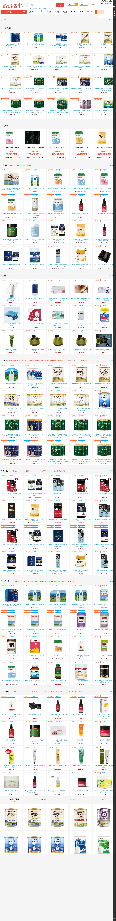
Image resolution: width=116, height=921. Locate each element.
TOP (114, 918)
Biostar (17, 581)
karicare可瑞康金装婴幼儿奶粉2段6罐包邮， (11, 67)
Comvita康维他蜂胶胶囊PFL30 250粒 (104, 519)
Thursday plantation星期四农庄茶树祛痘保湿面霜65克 (104, 791)
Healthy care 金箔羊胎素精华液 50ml (58, 765)
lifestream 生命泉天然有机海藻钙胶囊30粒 (34, 239)
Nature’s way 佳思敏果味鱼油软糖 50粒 (104, 324)
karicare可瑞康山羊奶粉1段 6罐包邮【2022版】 (11, 89)
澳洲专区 (29, 165)
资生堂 (51, 8)
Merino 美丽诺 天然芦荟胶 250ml (81, 765)
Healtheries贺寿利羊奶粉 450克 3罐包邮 (35, 630)
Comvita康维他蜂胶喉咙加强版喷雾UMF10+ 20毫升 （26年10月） (58, 265)
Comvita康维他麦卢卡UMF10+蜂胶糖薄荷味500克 (81, 265)
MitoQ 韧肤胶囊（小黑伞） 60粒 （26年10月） (104, 265)
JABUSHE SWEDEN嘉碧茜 (51, 691)
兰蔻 (47, 8)
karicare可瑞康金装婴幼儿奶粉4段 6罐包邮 (35, 67)
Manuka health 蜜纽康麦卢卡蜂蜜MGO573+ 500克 (11, 570)
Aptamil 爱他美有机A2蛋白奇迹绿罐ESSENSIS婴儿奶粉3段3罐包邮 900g (104, 460)
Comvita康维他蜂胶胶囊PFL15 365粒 (58, 494)
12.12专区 (23, 165)
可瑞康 (39, 8)
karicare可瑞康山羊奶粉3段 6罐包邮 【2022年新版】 (58, 67)
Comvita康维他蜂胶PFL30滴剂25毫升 (104, 570)
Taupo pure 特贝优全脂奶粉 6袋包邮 (34, 604)
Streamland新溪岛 (41, 471)
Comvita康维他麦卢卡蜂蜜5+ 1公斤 (81, 494)
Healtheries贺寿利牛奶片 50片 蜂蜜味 (58, 188)
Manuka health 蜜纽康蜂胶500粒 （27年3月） (58, 239)
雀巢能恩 (24, 360)
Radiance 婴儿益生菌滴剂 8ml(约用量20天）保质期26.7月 (35, 214)
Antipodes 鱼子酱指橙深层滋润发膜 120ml (12, 350)
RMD (41, 691)
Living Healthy (24, 581)
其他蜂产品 (62, 471)
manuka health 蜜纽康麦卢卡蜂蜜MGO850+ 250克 (58, 545)
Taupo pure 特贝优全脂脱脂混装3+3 (58, 604)
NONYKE (31, 581)
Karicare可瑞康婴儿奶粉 (42, 360)
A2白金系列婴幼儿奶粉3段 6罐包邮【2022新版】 (81, 111)
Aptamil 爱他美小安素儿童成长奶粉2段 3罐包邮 (81, 89)
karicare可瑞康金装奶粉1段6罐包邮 (104, 44)
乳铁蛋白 (44, 8)
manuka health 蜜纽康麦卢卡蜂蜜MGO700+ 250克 (11, 265)
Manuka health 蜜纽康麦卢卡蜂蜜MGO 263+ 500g (104, 545)
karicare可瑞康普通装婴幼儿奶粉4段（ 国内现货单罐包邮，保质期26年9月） (11, 189)
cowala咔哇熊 (12, 360)
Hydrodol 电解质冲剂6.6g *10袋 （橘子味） (81, 324)
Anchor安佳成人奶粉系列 (71, 360)
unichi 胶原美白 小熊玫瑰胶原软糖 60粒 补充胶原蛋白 (81, 655)
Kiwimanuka (69, 471)
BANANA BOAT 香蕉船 (66, 691)
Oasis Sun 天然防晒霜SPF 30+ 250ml (81, 740)
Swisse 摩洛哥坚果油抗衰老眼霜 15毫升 (35, 766)
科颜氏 (54, 8)
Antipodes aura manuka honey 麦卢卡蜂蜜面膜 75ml (104, 766)
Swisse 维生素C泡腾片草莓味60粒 (35, 655)
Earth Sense (35, 691)
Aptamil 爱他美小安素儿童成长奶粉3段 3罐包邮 (58, 89)
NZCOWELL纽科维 (52, 471)
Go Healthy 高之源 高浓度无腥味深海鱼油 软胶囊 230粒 (104, 681)
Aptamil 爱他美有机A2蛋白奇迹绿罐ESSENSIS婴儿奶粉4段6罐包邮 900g (58, 111)
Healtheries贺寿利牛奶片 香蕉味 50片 (11, 213)
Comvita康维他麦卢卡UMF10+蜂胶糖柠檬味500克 (81, 239)
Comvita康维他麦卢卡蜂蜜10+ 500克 (11, 494)
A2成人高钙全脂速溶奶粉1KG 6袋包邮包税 (104, 111)
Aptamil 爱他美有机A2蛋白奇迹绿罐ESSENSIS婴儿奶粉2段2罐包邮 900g (34, 89)
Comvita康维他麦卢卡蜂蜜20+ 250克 (11, 519)
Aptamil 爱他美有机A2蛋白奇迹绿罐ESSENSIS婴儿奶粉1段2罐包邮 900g (81, 435)
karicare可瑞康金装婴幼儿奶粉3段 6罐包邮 (81, 44)
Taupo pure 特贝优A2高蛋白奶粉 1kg (34, 188)
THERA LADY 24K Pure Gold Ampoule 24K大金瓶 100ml (104, 715)
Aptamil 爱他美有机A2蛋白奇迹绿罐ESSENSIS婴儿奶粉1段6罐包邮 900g (11, 111)
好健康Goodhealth (59, 581)
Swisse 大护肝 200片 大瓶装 (104, 655)
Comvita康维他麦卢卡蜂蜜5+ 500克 (58, 519)
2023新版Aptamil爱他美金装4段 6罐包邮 (104, 67)
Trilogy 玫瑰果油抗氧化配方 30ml (104, 213)
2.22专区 (10, 165)
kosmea (22, 691)
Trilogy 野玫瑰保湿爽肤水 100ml (11, 740)
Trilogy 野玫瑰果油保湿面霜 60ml (104, 740)
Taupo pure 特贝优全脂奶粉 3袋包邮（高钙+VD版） (81, 605)
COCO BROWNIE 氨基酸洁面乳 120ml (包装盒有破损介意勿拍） (11, 299)
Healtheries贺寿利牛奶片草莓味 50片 (104, 188)
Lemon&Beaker (14, 691)
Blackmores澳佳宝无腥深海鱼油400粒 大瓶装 (35, 681)
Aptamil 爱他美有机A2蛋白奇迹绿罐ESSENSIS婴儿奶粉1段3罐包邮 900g (11, 435)
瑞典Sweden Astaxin (40, 581)
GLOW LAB (28, 691)
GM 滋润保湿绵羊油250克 (11, 791)
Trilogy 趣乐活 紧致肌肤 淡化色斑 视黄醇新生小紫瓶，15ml (104, 239)
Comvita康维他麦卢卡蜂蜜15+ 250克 (104, 494)
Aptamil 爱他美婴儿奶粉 (56, 360)
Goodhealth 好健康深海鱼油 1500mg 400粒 (34, 265)
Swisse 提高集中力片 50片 (11, 655)
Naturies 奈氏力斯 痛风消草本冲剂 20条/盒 (11, 324)
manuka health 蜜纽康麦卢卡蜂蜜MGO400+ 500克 (81, 520)
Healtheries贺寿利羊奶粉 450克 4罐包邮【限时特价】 (11, 630)
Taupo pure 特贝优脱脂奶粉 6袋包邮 (34, 44)
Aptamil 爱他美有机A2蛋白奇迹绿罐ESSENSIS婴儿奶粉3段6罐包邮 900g (104, 89)
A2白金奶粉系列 (83, 360)
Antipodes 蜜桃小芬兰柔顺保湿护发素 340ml (81, 350)
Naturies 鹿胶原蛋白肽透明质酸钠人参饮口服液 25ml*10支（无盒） (81, 299)
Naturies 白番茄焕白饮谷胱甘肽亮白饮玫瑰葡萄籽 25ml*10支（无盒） (58, 299)
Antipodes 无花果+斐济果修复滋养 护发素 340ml (34, 350)
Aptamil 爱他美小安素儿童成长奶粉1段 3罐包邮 (35, 435)
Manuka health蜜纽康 (23, 471)
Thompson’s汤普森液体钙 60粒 (58, 680)
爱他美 (33, 8)
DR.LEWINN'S (78, 691)
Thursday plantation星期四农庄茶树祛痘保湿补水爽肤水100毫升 (11, 766)
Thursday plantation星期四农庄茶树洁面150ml (58, 791)
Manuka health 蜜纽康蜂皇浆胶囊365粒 (34, 545)
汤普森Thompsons (70, 581)
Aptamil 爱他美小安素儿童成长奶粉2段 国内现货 (35, 460)
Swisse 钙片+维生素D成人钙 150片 (104, 629)
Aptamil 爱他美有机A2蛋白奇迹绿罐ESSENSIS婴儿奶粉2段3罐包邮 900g (104, 435)
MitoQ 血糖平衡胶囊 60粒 (34, 714)
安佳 (36, 8)
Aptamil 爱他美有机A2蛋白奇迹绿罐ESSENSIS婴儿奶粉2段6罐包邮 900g (34, 111)
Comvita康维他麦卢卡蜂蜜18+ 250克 (11, 544)
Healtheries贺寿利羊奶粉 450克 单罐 (58, 629)
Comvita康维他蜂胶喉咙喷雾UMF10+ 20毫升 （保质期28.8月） (81, 545)
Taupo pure (50, 581)
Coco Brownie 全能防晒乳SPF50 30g (34, 298)
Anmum (19, 360)
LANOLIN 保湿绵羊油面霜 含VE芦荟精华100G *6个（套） (58, 324)
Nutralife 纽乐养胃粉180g (81, 680)
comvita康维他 (12, 471)
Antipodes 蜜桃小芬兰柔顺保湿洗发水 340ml (104, 350)
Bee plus (32, 471)
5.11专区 (16, 165)
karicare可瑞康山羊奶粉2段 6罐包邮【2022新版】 (81, 67)
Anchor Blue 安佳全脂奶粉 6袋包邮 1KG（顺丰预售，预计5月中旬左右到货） (58, 44)
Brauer (12, 581)
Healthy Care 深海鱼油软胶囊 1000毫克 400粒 (58, 214)
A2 (30, 8)
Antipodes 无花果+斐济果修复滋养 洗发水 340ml (58, 350)
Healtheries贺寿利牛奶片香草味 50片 (81, 188)
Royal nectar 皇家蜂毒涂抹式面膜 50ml (58, 740)
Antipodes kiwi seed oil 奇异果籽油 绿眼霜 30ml (11, 239)
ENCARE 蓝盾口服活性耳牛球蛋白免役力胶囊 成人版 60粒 (11, 44)
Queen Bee (77, 471)
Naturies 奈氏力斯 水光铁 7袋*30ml (35, 324)
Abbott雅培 (31, 360)
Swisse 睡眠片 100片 (81, 629)
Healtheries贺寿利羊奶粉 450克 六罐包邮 (104, 605)
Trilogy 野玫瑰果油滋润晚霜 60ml (81, 791)
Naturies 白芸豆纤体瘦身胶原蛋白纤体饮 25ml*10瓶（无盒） (104, 299)
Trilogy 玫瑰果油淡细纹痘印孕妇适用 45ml (81, 214)
